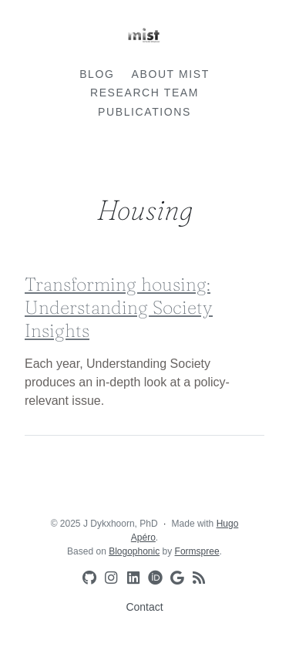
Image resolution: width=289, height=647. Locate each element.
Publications (144, 112)
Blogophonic (134, 551)
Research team (144, 92)
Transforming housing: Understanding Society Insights (119, 307)
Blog (96, 74)
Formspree (197, 551)
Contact (144, 607)
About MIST (171, 74)
